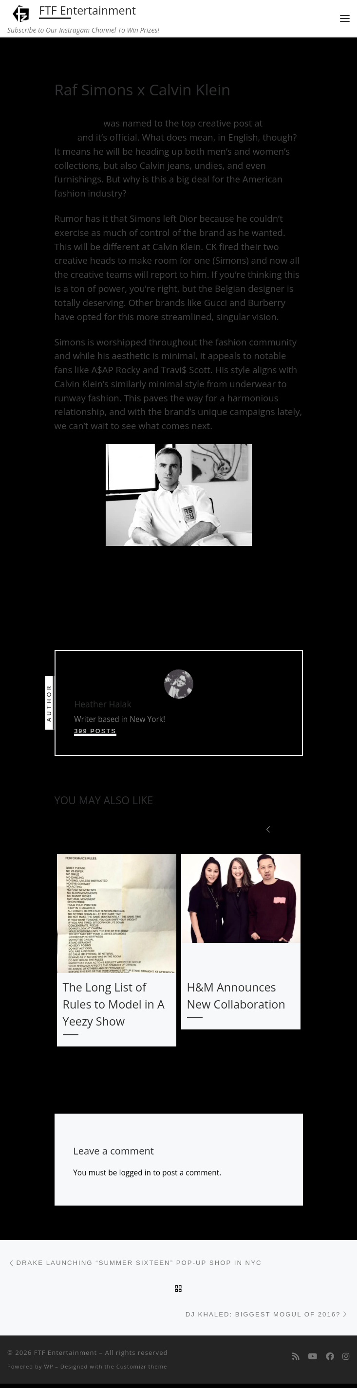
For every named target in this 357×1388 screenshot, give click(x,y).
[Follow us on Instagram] (346, 1360)
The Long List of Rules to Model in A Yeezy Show (114, 1005)
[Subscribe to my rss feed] (296, 1360)
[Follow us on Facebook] (330, 1360)
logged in (135, 1173)
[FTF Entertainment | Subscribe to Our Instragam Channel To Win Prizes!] (21, 12)
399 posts (95, 731)
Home (65, 57)
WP (48, 1371)
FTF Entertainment (65, 1357)
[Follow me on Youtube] (312, 1360)
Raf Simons (78, 123)
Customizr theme (142, 1371)
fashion (94, 57)
